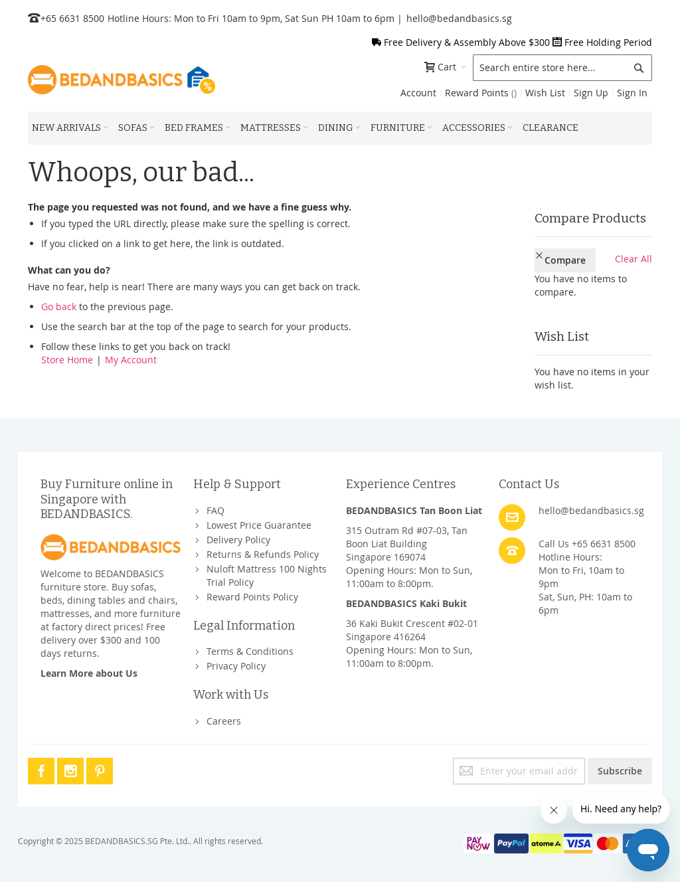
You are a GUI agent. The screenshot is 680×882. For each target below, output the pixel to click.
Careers (224, 715)
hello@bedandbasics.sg (459, 18)
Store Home (67, 359)
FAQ (215, 505)
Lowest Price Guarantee (259, 519)
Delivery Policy (238, 534)
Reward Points (481, 92)
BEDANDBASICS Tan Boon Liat (414, 505)
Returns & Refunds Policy (263, 549)
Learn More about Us (89, 668)
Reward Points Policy (252, 591)
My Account (131, 359)
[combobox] (562, 67)
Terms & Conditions (250, 646)
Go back (58, 306)
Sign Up (591, 92)
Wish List (545, 92)
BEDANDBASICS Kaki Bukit (406, 598)
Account (418, 92)
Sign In (632, 92)
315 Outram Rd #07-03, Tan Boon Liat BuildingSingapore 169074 (407, 538)
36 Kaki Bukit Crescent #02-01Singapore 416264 (412, 625)
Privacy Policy (236, 661)
